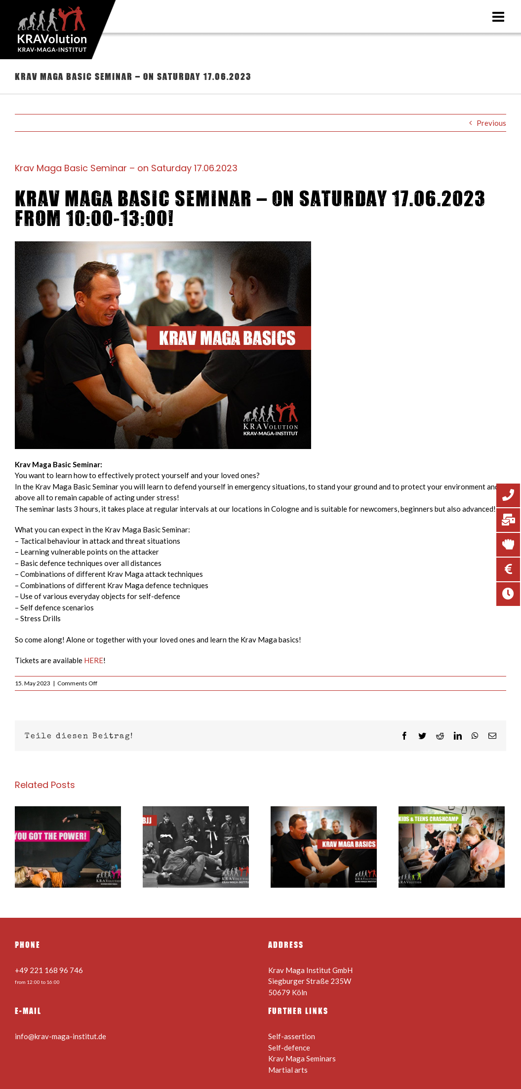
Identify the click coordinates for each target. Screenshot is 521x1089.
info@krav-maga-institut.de (60, 1036)
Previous (491, 122)
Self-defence (289, 1047)
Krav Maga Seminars (302, 1058)
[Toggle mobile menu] (499, 17)
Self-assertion (291, 1036)
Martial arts (288, 1069)
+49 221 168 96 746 (49, 970)
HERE (93, 660)
